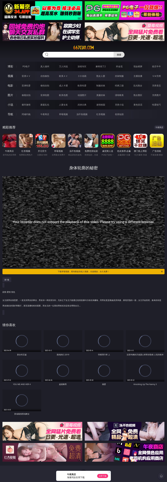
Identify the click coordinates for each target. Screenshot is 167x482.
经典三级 (119, 85)
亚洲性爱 (26, 85)
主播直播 (138, 75)
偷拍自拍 (44, 85)
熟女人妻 (100, 75)
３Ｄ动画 (82, 75)
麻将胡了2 (101, 66)
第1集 (6, 279)
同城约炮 (26, 114)
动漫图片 (82, 95)
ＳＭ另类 (156, 75)
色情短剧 (119, 114)
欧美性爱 (82, 85)
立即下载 (102, 476)
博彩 (10, 66)
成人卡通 (63, 85)
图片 (10, 95)
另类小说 (119, 104)
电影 (10, 85)
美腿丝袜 (100, 95)
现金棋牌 (138, 66)
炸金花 (119, 66)
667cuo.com (83, 47)
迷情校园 (100, 104)
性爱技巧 (156, 104)
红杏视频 (100, 114)
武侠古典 (82, 104)
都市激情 (26, 104)
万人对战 (63, 66)
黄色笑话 (138, 104)
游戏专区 (82, 66)
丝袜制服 (119, 75)
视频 (10, 76)
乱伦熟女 (138, 85)
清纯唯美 (119, 95)
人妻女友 (63, 104)
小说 (10, 104)
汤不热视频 (82, 114)
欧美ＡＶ (63, 75)
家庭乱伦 (44, 104)
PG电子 (26, 66)
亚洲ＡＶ (26, 75)
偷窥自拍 (26, 95)
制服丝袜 (100, 85)
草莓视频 (63, 114)
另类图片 (156, 95)
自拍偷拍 (44, 75)
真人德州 (44, 66)
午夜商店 (44, 114)
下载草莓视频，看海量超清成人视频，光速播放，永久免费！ (110, 271)
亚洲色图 (44, 95)
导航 (10, 114)
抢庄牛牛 (156, 66)
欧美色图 (63, 95)
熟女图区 (138, 95)
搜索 (119, 54)
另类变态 (156, 85)
